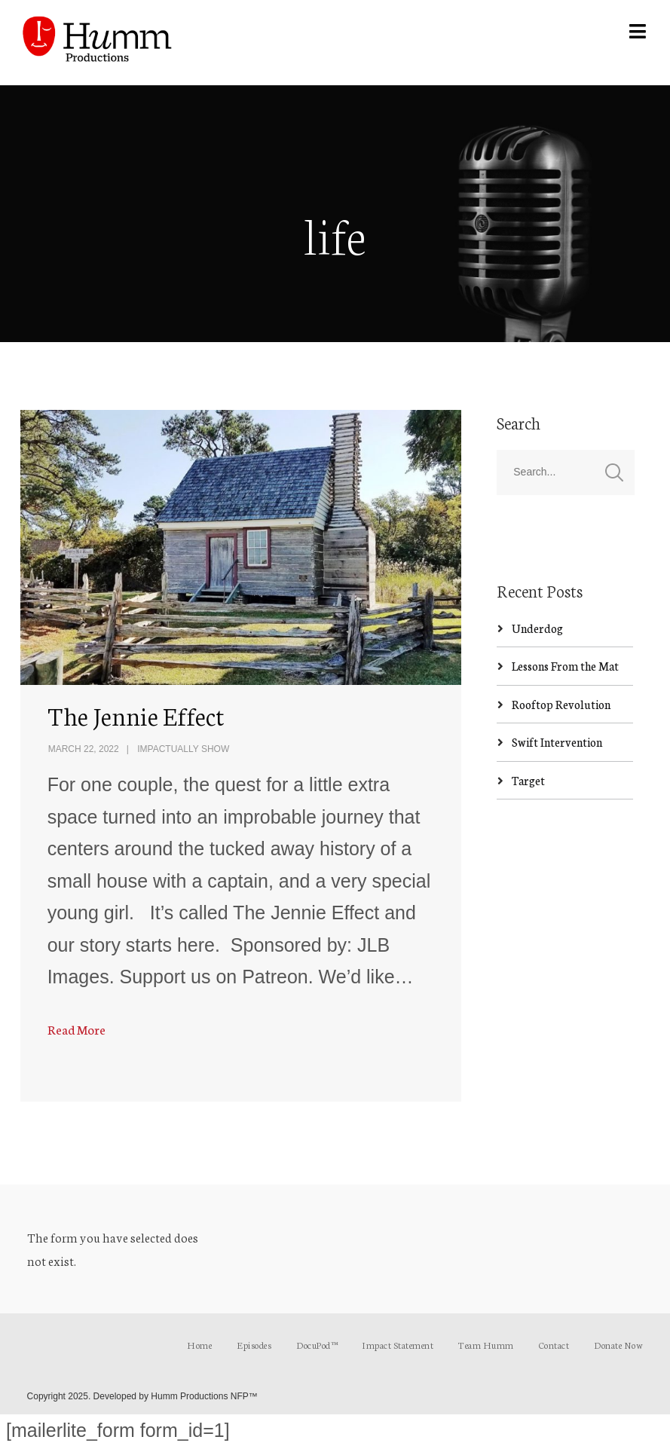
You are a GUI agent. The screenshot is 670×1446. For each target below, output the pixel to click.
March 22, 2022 (83, 749)
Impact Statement (397, 1344)
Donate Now (618, 1344)
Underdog (537, 628)
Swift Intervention (557, 742)
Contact (554, 1344)
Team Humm (486, 1344)
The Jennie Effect (136, 715)
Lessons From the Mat (565, 666)
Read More (76, 1029)
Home (199, 1344)
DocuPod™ (316, 1344)
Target (528, 780)
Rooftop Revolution (561, 704)
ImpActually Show (183, 749)
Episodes (254, 1344)
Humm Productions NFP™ (204, 1396)
